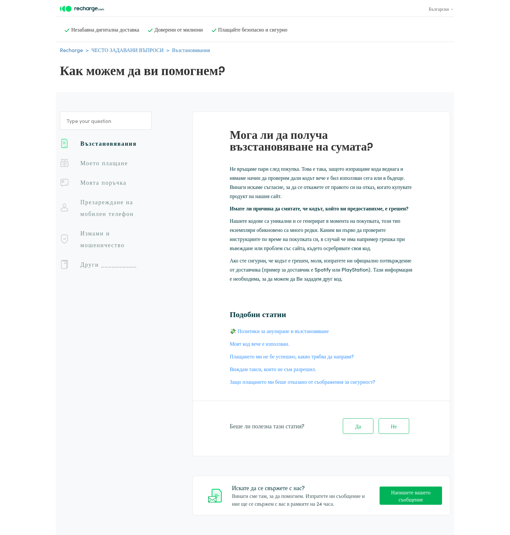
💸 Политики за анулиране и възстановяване (279, 330)
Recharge (71, 49)
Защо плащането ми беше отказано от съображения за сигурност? (302, 381)
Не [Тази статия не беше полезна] (394, 426)
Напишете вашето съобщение (411, 495)
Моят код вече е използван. (259, 343)
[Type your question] (106, 121)
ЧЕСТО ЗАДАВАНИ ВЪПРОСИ (127, 49)
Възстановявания (191, 49)
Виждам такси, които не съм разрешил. (273, 368)
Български (441, 9)
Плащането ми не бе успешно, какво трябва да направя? (292, 356)
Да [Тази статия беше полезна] (358, 426)
